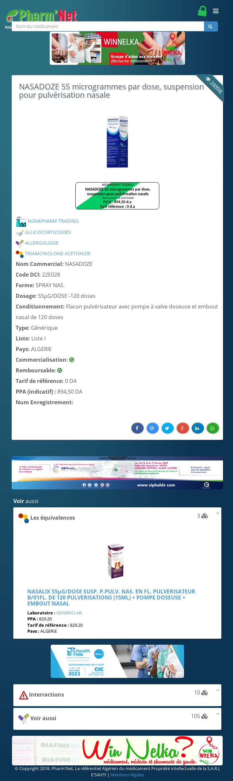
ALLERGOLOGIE (37, 243)
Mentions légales (127, 775)
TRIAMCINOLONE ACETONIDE (53, 253)
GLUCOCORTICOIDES (43, 232)
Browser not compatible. (117, 198)
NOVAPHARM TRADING (47, 221)
